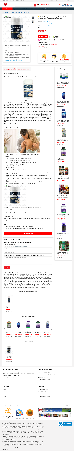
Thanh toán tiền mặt (8, 417)
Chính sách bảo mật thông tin (44, 379)
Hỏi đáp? (5, 394)
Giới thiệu (12, 0)
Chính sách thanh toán (43, 389)
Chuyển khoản (30, 418)
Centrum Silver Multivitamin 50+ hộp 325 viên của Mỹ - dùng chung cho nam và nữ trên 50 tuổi (9, 331)
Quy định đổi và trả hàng (43, 377)
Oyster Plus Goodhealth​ (20, 169)
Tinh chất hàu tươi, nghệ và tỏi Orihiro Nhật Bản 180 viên (63, 177)
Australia (48, 25)
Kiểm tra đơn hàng (54, 0)
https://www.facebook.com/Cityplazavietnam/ (13, 60)
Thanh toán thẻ (19, 418)
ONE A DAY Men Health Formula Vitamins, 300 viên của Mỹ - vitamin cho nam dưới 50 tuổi (18, 331)
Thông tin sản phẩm (10, 69)
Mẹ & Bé (23, 8)
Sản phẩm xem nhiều (28, 317)
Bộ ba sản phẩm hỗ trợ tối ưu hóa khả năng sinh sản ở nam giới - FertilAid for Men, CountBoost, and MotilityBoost (63, 83)
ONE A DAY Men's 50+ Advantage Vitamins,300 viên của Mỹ (47, 331)
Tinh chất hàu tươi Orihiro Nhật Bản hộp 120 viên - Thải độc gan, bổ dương (63, 196)
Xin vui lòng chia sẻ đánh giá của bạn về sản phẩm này (17, 242)
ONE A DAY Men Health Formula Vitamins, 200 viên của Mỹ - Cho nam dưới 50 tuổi (63, 121)
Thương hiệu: (40, 23)
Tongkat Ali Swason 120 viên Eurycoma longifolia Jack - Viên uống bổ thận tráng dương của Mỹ (38, 331)
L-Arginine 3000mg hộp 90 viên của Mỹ (28, 331)
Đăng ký (68, 0)
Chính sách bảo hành (42, 381)
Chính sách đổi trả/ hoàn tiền (44, 394)
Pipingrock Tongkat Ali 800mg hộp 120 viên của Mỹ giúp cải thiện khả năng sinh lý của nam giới (63, 234)
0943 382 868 (45, 5)
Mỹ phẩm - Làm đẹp (17, 8)
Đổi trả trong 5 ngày (54, 61)
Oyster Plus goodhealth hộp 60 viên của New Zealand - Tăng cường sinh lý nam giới (24, 255)
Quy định (5, 389)
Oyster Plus (7, 103)
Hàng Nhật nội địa (45, 8)
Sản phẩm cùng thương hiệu (28, 291)
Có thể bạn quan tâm (63, 69)
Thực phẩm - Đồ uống (67, 8)
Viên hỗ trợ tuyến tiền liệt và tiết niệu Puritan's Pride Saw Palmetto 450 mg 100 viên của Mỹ (63, 253)
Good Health (49, 23)
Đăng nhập (62, 0)
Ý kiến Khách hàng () (24, 69)
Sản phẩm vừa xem (28, 342)
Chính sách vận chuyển (43, 391)
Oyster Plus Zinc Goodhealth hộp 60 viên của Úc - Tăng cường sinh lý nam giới (9, 306)
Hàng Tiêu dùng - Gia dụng (55, 8)
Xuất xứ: (39, 25)
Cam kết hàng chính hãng (44, 61)
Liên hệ (22, 0)
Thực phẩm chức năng (7, 8)
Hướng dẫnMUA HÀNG (56, 37)
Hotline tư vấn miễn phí (64, 61)
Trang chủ (5, 0)
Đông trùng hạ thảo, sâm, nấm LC (33, 8)
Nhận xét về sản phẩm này (9, 244)
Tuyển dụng (5, 391)
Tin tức (17, 0)
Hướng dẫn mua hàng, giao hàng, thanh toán (47, 374)
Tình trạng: (40, 27)
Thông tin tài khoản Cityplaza (44, 372)
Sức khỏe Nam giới (46, 21)
